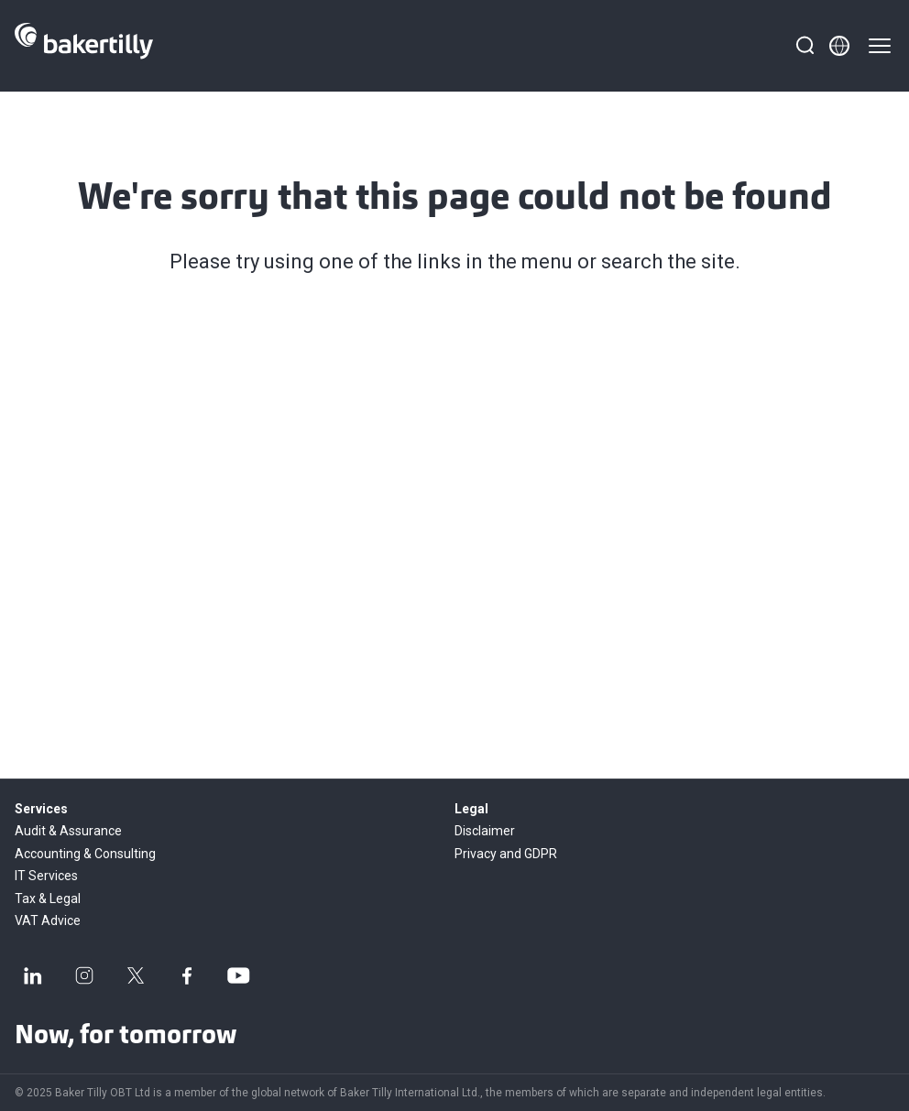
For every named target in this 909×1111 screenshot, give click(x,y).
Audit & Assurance (68, 830)
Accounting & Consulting (85, 853)
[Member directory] (839, 46)
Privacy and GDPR (505, 853)
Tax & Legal (48, 898)
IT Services (46, 875)
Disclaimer (484, 830)
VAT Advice (48, 920)
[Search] (804, 45)
